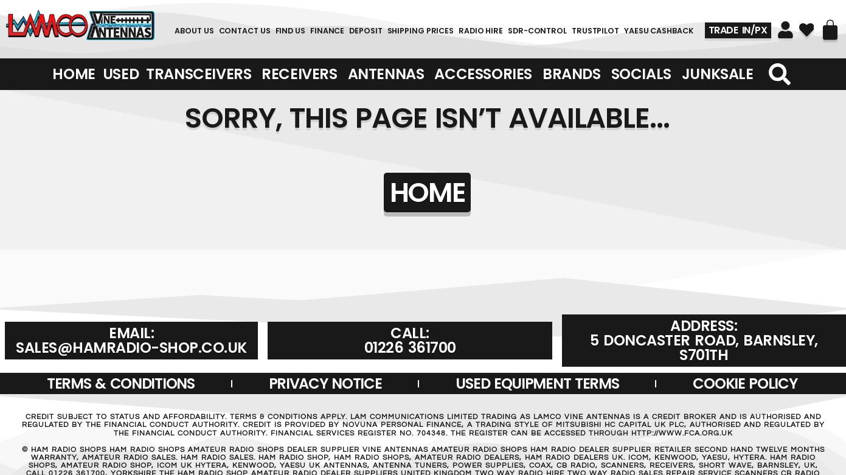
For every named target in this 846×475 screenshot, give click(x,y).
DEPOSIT (365, 31)
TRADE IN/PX (738, 30)
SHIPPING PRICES (420, 31)
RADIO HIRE (481, 31)
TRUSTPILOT (595, 31)
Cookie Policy (745, 383)
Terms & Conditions (121, 383)
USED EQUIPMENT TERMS (537, 383)
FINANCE (327, 31)
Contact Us (245, 31)
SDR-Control (537, 31)
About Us (194, 31)
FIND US (290, 31)
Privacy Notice (325, 383)
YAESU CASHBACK (658, 31)
